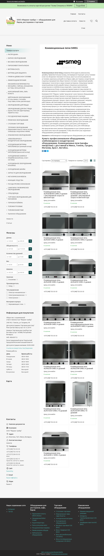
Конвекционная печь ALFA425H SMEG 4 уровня (81, 281)
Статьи (9, 223)
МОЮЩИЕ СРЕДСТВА (15, 180)
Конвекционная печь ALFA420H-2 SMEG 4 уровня (55, 454)
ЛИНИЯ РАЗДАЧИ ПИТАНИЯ (17, 80)
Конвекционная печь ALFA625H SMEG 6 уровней (54, 367)
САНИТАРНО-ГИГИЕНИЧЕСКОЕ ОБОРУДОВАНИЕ (18, 189)
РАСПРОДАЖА (13, 54)
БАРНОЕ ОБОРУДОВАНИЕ (17, 58)
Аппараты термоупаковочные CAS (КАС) (88, 518)
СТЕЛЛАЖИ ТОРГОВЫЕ (16, 124)
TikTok (10, 511)
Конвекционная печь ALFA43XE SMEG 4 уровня (54, 281)
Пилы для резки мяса (39, 525)
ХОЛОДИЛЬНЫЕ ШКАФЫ (16, 169)
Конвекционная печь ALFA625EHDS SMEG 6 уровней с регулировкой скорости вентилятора (80, 194)
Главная (73, 14)
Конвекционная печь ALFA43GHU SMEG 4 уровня (81, 239)
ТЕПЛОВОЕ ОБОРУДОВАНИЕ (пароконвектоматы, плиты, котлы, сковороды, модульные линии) (20, 129)
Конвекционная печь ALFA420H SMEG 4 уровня (54, 323)
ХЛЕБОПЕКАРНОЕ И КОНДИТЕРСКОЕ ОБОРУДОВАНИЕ (20, 140)
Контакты (81, 14)
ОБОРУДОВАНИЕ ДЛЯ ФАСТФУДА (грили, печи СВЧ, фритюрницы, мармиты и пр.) (20, 110)
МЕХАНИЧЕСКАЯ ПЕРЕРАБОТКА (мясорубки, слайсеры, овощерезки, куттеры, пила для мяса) (20, 86)
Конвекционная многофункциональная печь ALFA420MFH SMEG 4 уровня (82, 324)
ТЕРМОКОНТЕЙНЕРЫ (15, 203)
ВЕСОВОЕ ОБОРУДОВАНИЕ (17, 62)
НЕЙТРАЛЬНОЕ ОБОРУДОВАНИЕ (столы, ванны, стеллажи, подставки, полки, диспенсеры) (19, 99)
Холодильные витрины (64, 518)
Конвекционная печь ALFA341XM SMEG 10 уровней (79, 411)
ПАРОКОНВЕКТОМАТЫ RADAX (18, 65)
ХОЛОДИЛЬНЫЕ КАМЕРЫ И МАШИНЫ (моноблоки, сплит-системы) (18, 158)
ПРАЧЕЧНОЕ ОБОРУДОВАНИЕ (18, 120)
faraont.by (9, 471)
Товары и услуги (12, 50)
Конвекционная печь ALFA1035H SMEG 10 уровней (55, 410)
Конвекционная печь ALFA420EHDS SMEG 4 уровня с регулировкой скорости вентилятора (55, 194)
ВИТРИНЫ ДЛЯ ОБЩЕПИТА (17, 73)
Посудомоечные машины (41, 528)
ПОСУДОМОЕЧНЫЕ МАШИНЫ (18, 116)
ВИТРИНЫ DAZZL (14, 69)
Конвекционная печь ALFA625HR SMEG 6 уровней (82, 367)
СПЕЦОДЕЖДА (13, 193)
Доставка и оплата (70, 21)
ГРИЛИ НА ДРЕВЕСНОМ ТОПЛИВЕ (19, 76)
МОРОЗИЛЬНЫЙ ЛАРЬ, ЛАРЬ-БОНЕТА (18, 92)
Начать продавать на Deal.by (16, 1)
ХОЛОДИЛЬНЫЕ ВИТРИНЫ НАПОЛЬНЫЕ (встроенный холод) (19, 145)
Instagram (11, 509)
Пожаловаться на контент (59, 554)
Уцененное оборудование (17, 214)
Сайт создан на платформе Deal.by (52, 552)
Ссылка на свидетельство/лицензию (19, 348)
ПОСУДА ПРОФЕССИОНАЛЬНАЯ (19, 184)
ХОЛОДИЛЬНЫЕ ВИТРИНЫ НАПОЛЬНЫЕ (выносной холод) (19, 151)
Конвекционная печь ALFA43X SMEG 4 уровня (53, 239)
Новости (82, 21)
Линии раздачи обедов (40, 530)
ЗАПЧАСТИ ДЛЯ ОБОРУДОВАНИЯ (19, 173)
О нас (83, 28)
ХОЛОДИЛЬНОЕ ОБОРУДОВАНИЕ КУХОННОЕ (19, 164)
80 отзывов (79, 1)
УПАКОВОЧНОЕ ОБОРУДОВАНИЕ (19, 135)
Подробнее (80, 6)
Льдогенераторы (38, 523)
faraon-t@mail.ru (11, 478)
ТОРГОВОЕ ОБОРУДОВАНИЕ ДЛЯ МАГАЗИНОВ (19, 198)
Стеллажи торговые (63, 511)
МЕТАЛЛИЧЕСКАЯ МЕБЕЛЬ (17, 176)
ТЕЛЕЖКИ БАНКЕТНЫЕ (16, 210)
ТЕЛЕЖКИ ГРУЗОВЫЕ (15, 206)
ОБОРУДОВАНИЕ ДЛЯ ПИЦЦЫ (18, 105)
